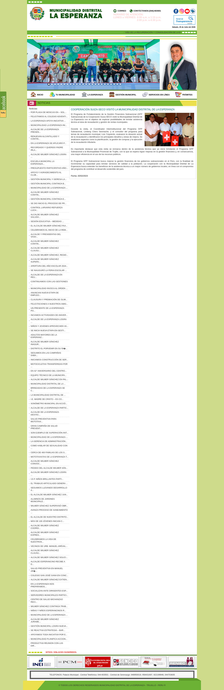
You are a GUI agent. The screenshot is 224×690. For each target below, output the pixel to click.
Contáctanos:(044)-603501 (147, 11)
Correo (122, 11)
